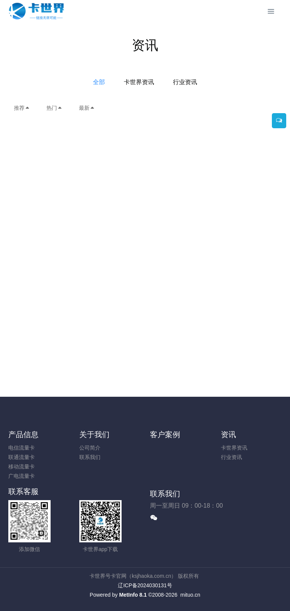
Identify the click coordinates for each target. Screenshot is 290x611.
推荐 (22, 108)
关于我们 (94, 434)
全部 (99, 82)
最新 (87, 108)
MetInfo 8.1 (133, 595)
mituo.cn (190, 595)
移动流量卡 (21, 467)
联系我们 (89, 457)
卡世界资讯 (139, 82)
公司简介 (89, 448)
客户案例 (165, 434)
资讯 (228, 434)
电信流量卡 (21, 448)
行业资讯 (185, 82)
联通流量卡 (21, 457)
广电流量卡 (21, 476)
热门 (54, 108)
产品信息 (23, 434)
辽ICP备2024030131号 (145, 585)
